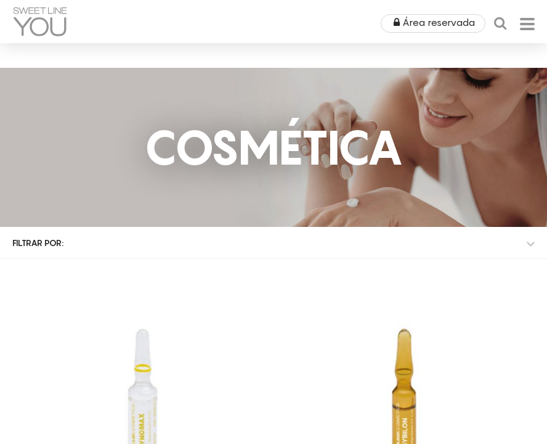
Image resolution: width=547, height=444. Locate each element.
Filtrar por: (37, 242)
